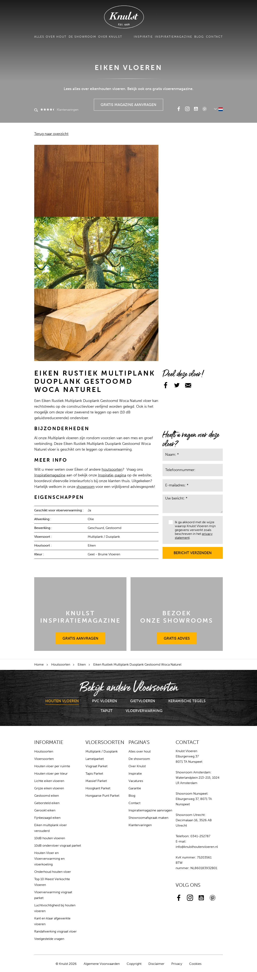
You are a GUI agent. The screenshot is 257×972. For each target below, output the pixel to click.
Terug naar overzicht (51, 134)
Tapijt (107, 711)
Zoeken (36, 110)
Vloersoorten (44, 759)
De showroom (82, 36)
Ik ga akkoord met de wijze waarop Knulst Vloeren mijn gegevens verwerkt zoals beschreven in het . (192, 530)
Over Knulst (110, 36)
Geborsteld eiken (46, 803)
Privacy (176, 964)
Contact (214, 36)
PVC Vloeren (104, 701)
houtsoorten (112, 469)
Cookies (195, 964)
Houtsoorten (60, 664)
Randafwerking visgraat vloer (55, 931)
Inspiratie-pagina (112, 475)
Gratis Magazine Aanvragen (128, 103)
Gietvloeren (142, 701)
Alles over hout (50, 36)
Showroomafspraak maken (148, 818)
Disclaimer (156, 964)
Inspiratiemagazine (173, 36)
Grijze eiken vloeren (49, 788)
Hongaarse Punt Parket (102, 796)
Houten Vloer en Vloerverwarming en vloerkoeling (49, 858)
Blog (199, 36)
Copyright (134, 964)
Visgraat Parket (96, 766)
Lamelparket (94, 759)
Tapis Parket (94, 773)
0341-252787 (200, 836)
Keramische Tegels (187, 701)
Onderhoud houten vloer (52, 872)
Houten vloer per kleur (51, 773)
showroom (85, 486)
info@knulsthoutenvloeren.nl (197, 847)
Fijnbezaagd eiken (47, 818)
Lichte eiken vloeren (49, 781)
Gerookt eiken (44, 810)
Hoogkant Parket (97, 788)
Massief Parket (96, 781)
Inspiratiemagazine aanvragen (150, 810)
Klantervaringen (59, 109)
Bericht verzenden (193, 551)
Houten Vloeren (62, 701)
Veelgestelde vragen (49, 939)
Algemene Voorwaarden (102, 964)
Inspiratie (143, 36)
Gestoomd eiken (46, 796)
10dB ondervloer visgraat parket (57, 845)
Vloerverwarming (144, 711)
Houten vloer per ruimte (52, 766)
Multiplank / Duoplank (101, 751)
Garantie (134, 788)
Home (39, 664)
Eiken (82, 664)
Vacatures (135, 781)
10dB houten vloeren (49, 838)
